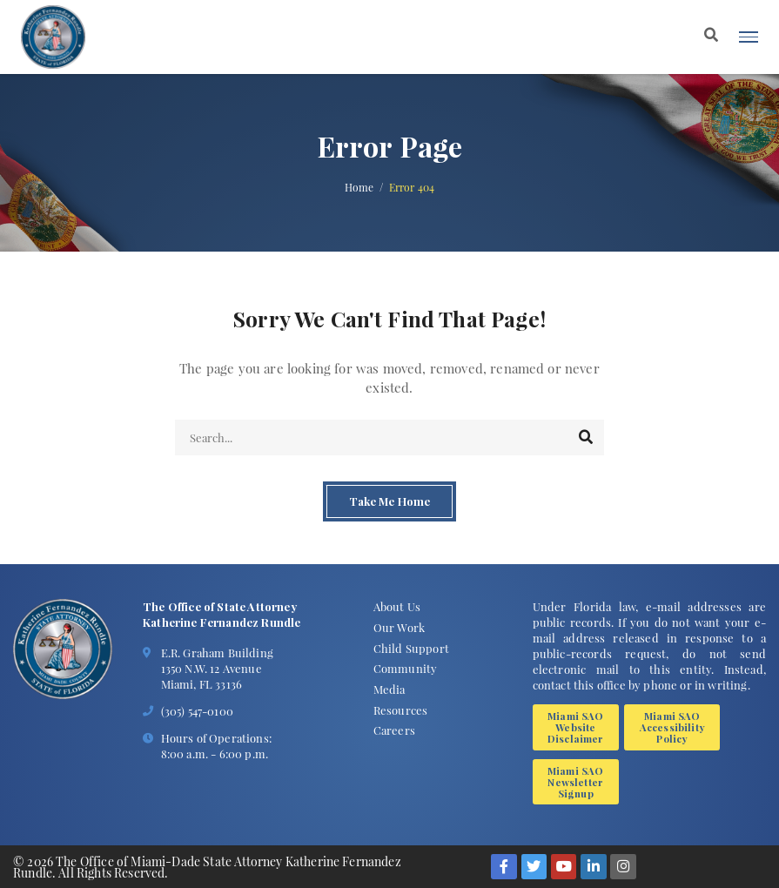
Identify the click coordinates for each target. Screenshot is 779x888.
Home (359, 187)
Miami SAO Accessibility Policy (672, 727)
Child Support (411, 648)
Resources (400, 710)
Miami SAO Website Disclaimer (575, 727)
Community (405, 668)
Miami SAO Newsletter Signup (575, 782)
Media (389, 689)
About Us (396, 606)
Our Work (399, 627)
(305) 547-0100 (197, 710)
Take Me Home (389, 501)
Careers (394, 730)
